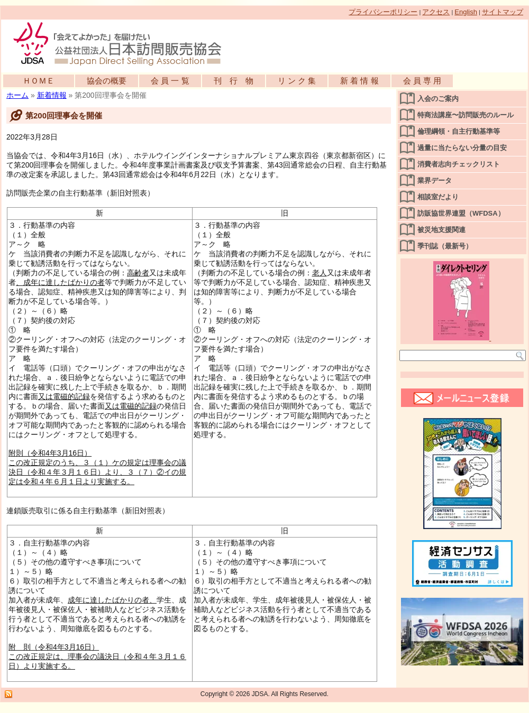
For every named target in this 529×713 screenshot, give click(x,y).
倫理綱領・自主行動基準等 (458, 131)
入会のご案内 (438, 99)
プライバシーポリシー (383, 12)
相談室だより (438, 197)
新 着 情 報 (359, 80)
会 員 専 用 (422, 80)
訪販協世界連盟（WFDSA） (461, 213)
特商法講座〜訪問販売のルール (465, 115)
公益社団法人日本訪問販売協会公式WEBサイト (122, 43)
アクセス (436, 12)
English (465, 12)
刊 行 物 (233, 80)
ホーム (17, 95)
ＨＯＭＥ (38, 80)
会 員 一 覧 (170, 80)
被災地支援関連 (441, 230)
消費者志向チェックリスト (458, 164)
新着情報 (52, 95)
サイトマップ (502, 12)
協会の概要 (106, 80)
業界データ (434, 180)
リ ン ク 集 (297, 80)
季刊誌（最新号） (444, 246)
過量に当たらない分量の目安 (462, 148)
